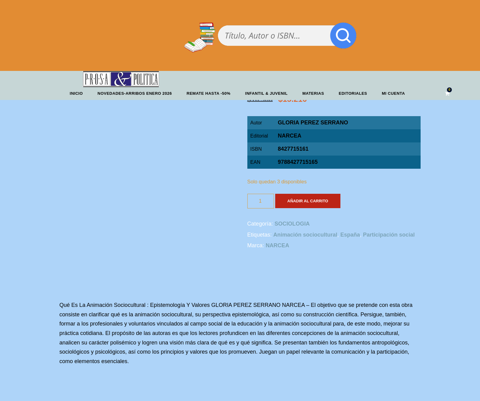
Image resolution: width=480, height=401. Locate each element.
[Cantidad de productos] (260, 201)
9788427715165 (298, 162)
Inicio (76, 93)
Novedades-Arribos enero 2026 (135, 93)
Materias (313, 93)
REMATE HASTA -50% (209, 93)
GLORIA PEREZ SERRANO (313, 123)
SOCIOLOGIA (292, 224)
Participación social (389, 235)
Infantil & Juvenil (266, 93)
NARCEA (290, 136)
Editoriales (353, 93)
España (350, 235)
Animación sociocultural (305, 235)
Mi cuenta (393, 93)
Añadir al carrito (307, 201)
